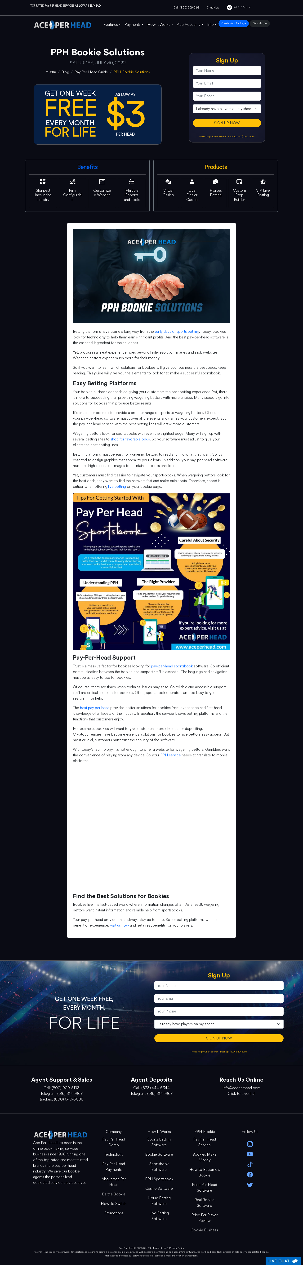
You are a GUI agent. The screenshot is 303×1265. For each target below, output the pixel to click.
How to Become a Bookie (204, 1172)
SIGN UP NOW (227, 123)
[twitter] (250, 1184)
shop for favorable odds (130, 439)
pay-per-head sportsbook (172, 666)
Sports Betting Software (159, 1142)
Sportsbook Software (159, 1166)
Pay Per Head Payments (113, 1166)
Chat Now (213, 7)
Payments (133, 24)
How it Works (158, 24)
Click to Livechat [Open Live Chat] (241, 1093)
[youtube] (250, 1154)
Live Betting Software (159, 1215)
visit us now (119, 925)
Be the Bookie (113, 1194)
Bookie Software (159, 1154)
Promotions (113, 1213)
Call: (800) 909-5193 (186, 7)
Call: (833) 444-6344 (151, 1088)
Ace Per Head (126, 1248)
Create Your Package (234, 23)
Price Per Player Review (205, 1217)
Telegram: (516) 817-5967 (61, 1093)
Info (210, 24)
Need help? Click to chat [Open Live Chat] (213, 136)
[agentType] (227, 108)
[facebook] (250, 1174)
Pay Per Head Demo (113, 1142)
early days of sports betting (177, 331)
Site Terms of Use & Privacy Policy (166, 1248)
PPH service (170, 755)
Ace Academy (189, 24)
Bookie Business (204, 1230)
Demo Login (260, 23)
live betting (117, 486)
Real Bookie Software (204, 1202)
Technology (113, 1154)
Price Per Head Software (204, 1187)
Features (110, 24)
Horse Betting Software (159, 1200)
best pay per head (94, 707)
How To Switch (113, 1203)
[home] (50, 71)
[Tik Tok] (250, 1164)
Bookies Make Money (204, 1157)
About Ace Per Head (114, 1181)
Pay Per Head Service (204, 1142)
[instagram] (250, 1143)
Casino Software (159, 1188)
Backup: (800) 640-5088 (241, 136)
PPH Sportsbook (159, 1179)
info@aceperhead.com (241, 1088)
